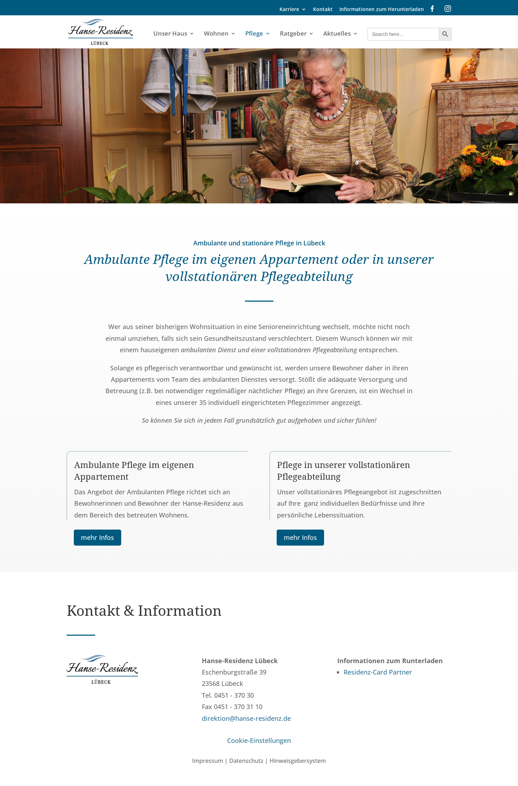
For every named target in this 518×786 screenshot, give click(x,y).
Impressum (207, 761)
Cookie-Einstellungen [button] (259, 740)
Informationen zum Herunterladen (381, 9)
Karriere (289, 9)
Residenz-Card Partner (378, 672)
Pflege (254, 34)
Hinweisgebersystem (298, 761)
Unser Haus (170, 34)
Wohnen (216, 34)
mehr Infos (97, 537)
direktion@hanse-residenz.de (246, 718)
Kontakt (323, 9)
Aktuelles (337, 34)
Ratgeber (293, 34)
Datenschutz (246, 761)
